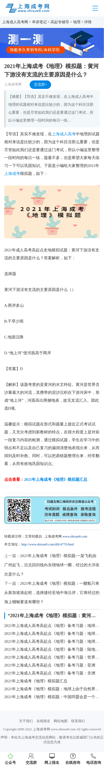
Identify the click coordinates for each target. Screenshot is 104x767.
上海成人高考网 (15, 22)
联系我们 (78, 721)
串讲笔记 (39, 22)
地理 (76, 22)
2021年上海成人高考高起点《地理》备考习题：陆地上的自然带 (52, 649)
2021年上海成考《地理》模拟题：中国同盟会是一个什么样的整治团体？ (52, 697)
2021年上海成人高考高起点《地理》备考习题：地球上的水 (52, 641)
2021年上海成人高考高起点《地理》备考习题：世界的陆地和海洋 (52, 657)
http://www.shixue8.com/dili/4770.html (47, 544)
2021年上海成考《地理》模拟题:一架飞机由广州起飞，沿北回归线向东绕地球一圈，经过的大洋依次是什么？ (52, 565)
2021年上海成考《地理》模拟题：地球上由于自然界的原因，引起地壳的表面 (52, 689)
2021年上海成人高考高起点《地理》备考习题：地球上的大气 (52, 633)
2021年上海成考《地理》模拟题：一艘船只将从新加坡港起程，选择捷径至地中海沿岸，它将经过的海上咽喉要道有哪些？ (52, 592)
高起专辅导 (60, 22)
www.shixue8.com (74, 536)
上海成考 (12, 173)
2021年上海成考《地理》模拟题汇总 (55, 479)
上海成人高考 (64, 134)
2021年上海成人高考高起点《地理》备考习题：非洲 (49, 673)
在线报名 (43, 721)
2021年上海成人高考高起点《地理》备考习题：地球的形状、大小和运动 (52, 626)
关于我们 (26, 721)
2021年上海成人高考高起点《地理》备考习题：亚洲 (49, 665)
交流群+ (40, 85)
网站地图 (60, 721)
